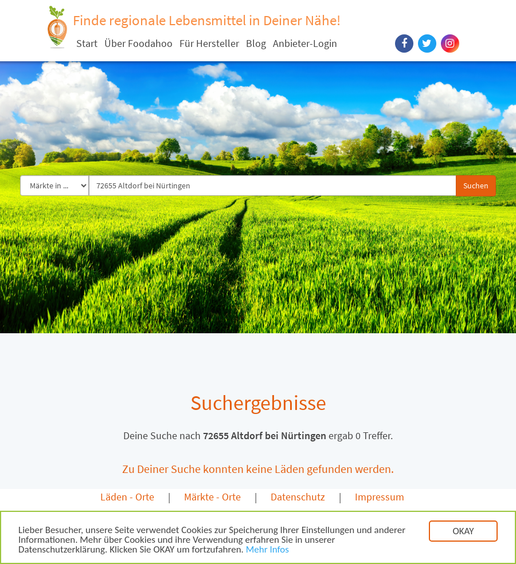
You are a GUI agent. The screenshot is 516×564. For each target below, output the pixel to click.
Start (86, 43)
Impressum (379, 496)
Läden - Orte (127, 496)
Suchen (475, 185)
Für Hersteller (209, 43)
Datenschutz (298, 496)
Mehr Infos (267, 552)
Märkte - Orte (212, 496)
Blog (256, 43)
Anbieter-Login (305, 43)
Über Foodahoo (138, 43)
